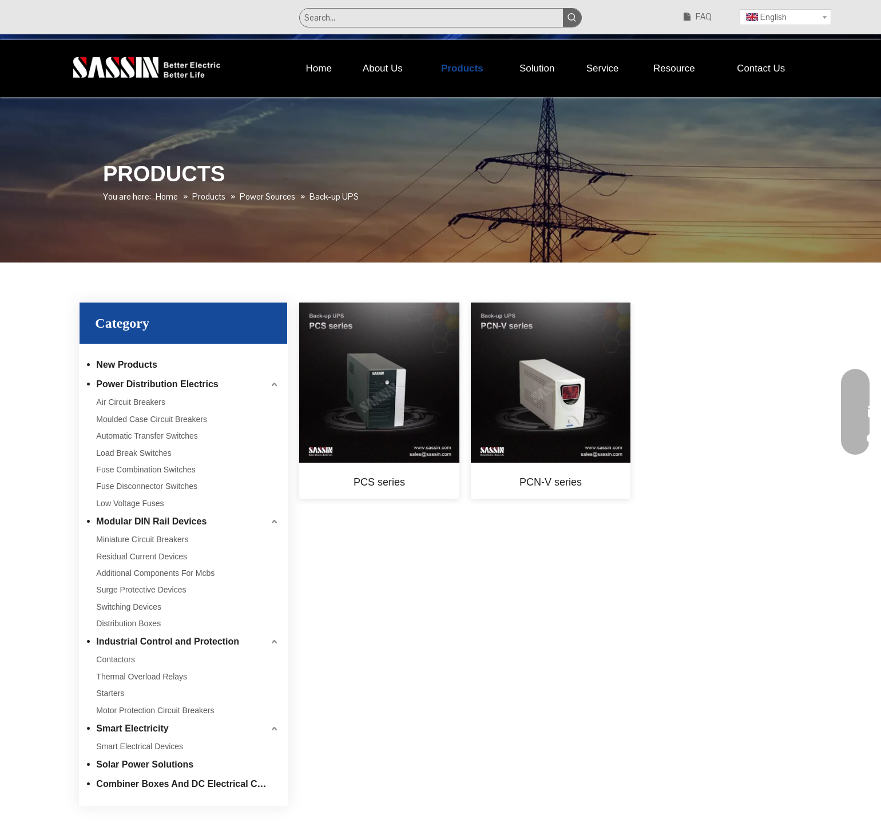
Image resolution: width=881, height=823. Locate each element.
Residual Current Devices (141, 556)
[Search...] (431, 18)
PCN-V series (550, 482)
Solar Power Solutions (144, 764)
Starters (110, 693)
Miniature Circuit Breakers (142, 539)
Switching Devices (128, 606)
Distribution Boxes (128, 623)
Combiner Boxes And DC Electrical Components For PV (188, 784)
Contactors (115, 659)
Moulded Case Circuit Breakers (151, 419)
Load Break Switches (134, 453)
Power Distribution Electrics (157, 384)
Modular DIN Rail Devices (151, 521)
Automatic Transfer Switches (146, 435)
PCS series (379, 482)
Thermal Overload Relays (141, 676)
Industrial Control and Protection (167, 641)
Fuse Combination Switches (146, 469)
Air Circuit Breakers (130, 402)
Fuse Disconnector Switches (146, 486)
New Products (126, 364)
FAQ (704, 16)
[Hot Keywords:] (572, 18)
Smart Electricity (132, 728)
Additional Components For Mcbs (155, 573)
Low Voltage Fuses (130, 503)
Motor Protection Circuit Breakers (155, 710)
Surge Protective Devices (141, 589)
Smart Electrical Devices (139, 746)
